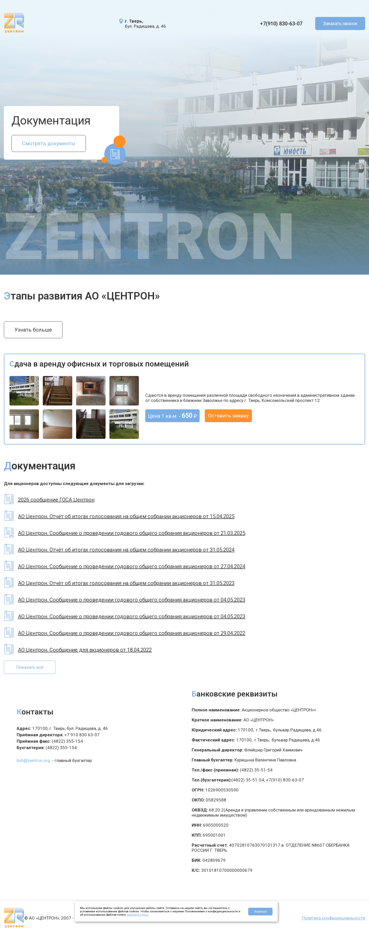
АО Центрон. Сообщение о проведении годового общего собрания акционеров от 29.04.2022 (131, 633)
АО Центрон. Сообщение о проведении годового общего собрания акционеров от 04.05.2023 (131, 600)
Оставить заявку (228, 416)
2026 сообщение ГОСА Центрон (56, 500)
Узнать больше (33, 330)
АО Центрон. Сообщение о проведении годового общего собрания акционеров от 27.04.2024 (131, 566)
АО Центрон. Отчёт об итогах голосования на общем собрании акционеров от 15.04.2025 (126, 516)
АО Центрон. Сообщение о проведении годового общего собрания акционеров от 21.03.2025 (131, 533)
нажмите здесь (137, 914)
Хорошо (260, 911)
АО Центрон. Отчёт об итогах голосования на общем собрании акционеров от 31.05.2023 (126, 583)
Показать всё (29, 667)
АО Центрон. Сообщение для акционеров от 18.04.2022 (85, 650)
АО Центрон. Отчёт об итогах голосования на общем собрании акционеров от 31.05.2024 (126, 550)
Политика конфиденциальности (333, 918)
